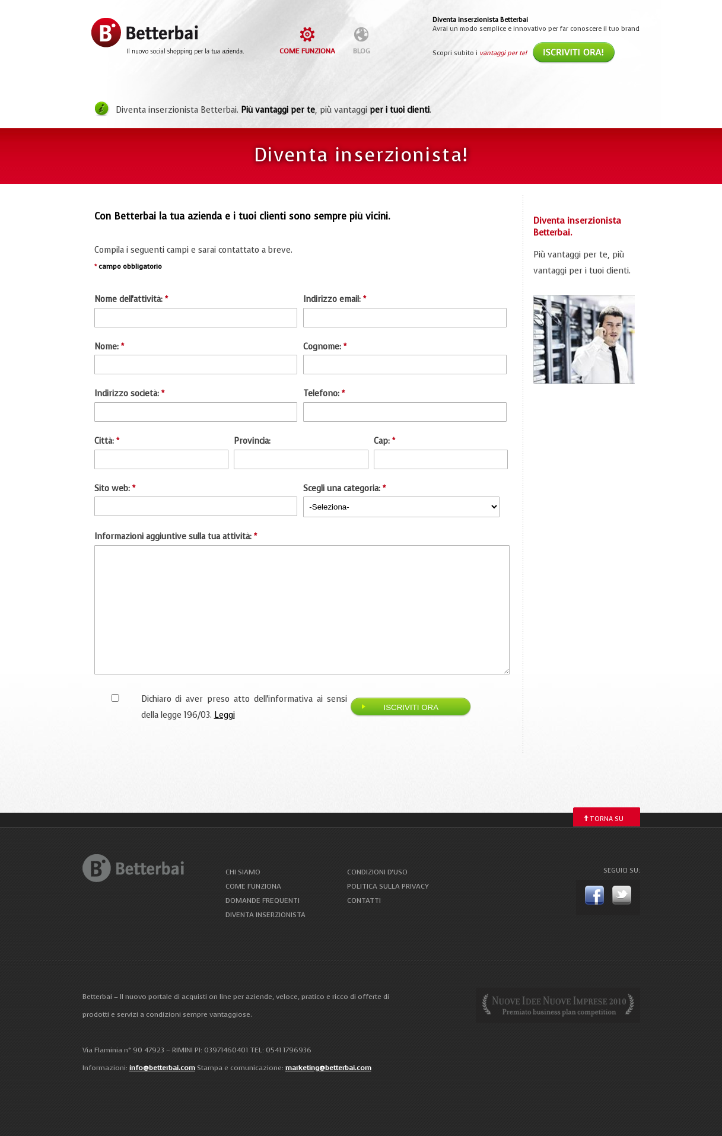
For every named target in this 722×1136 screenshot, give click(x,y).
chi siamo (242, 872)
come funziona (307, 51)
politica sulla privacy (388, 886)
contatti (364, 900)
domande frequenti (262, 900)
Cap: (384, 441)
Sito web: (114, 488)
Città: (106, 441)
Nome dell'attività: (131, 299)
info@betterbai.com (162, 1068)
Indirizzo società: (129, 393)
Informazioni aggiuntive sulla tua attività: (175, 536)
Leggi (224, 715)
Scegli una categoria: (344, 488)
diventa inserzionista (265, 914)
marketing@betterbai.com (328, 1068)
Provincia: (252, 441)
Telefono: (324, 393)
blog (361, 51)
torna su (607, 818)
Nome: (109, 346)
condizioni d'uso (377, 872)
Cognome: (324, 346)
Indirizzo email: (334, 299)
